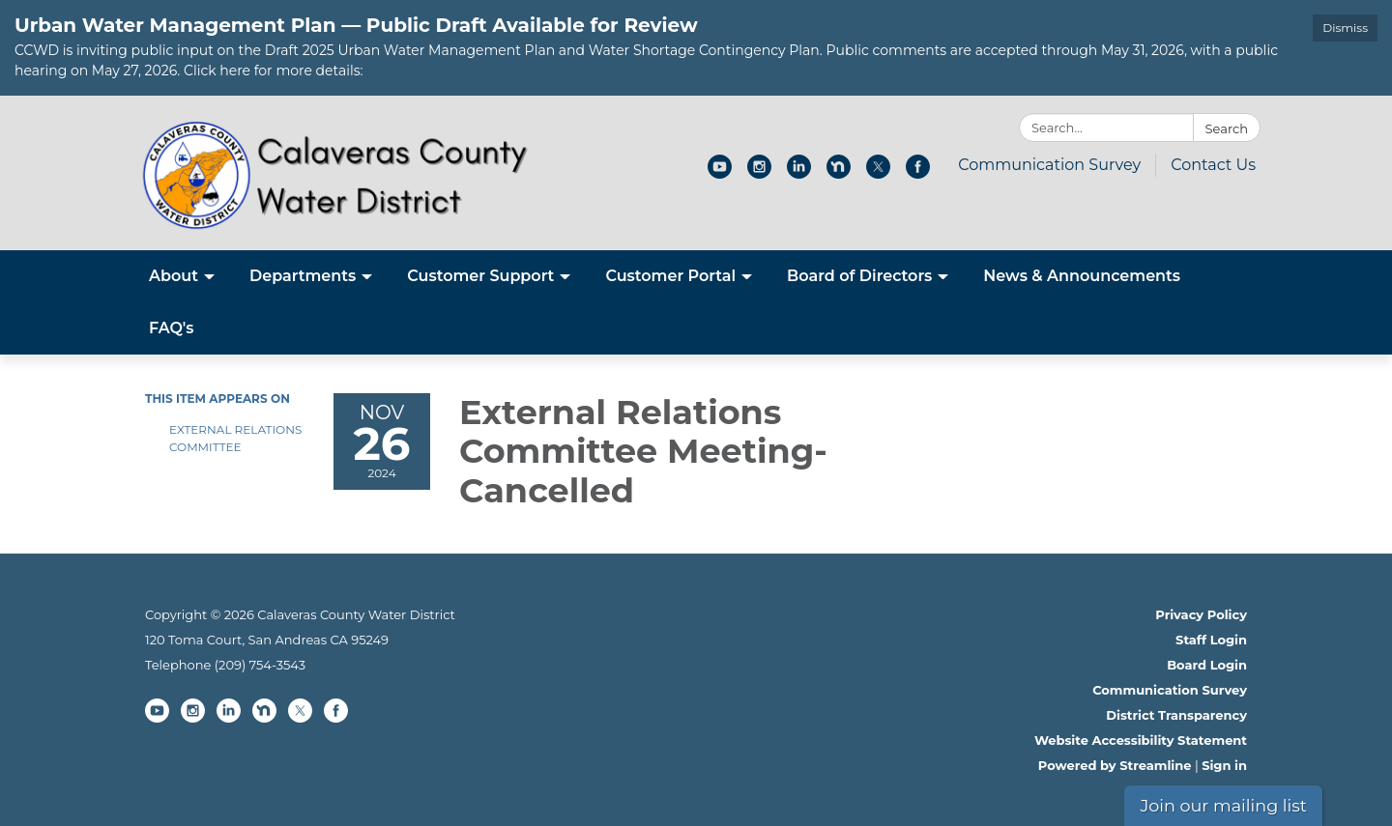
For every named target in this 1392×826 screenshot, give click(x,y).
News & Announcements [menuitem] (1081, 276)
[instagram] (759, 173)
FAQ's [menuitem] (171, 328)
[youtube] (720, 173)
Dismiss (1345, 27)
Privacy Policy (1201, 614)
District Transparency (1176, 715)
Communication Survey (1049, 165)
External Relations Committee (235, 438)
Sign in (1224, 765)
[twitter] (878, 173)
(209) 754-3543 (260, 664)
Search (1226, 128)
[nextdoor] (838, 173)
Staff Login (1211, 639)
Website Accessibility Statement (1140, 740)
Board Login (1207, 664)
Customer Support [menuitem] (480, 276)
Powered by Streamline (1115, 765)
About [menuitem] (173, 276)
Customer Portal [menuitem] (670, 276)
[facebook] (918, 173)
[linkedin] (799, 173)
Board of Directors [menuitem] (859, 276)
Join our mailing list (1223, 805)
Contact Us (1213, 165)
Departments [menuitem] (302, 276)
